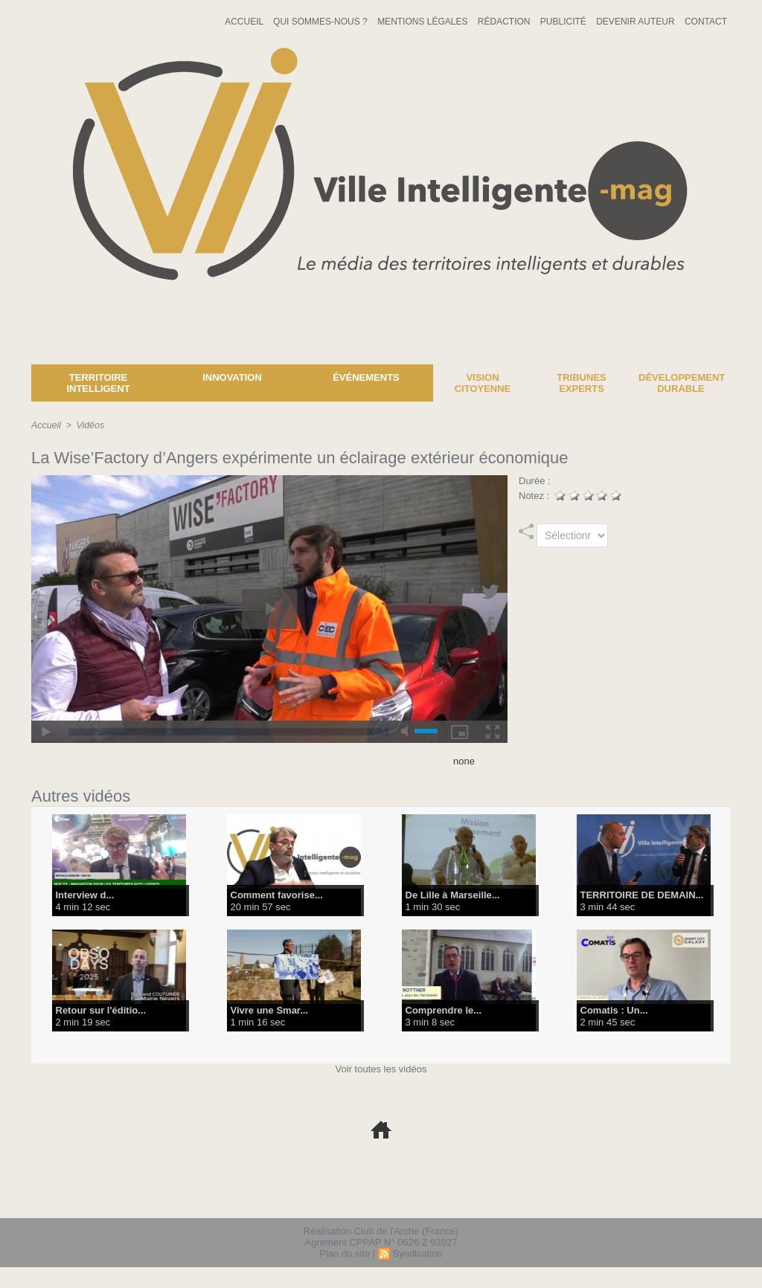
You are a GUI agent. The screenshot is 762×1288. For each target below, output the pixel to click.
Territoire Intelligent (97, 383)
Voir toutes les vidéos (381, 1069)
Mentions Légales (423, 21)
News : (17, 353)
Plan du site (344, 1253)
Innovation (232, 377)
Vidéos (88, 425)
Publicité (564, 21)
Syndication (417, 1253)
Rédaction (505, 21)
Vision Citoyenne (483, 383)
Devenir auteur (636, 21)
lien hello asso (683, 1197)
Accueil (245, 21)
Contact (706, 21)
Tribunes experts (581, 383)
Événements (366, 377)
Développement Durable (681, 383)
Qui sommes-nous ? (321, 21)
